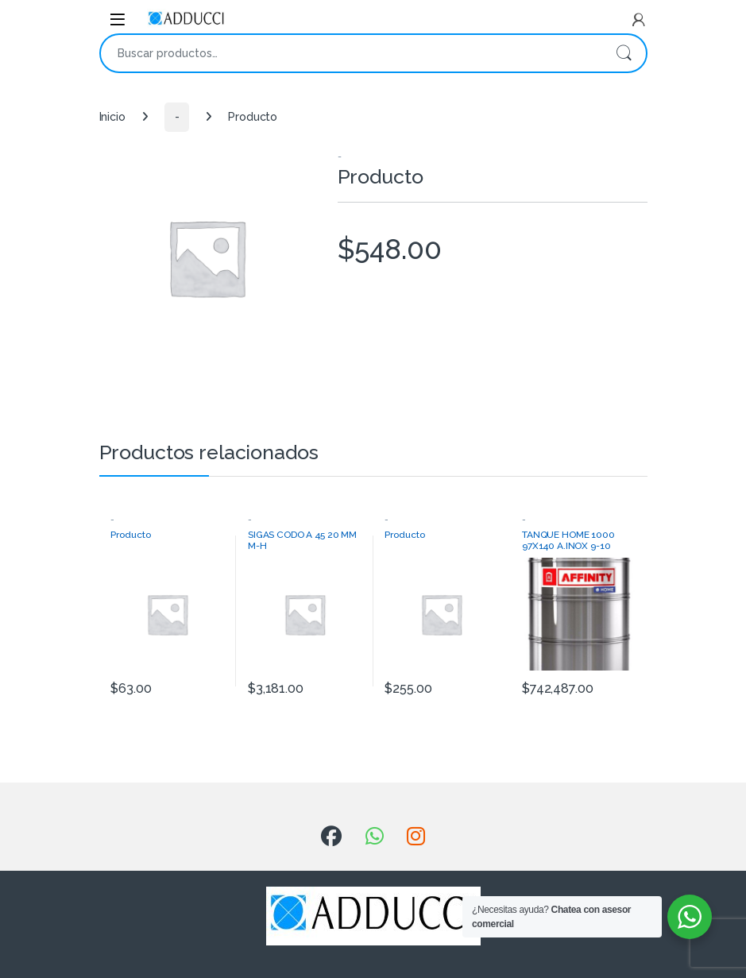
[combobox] (351, 53)
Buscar (623, 53)
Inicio (112, 116)
